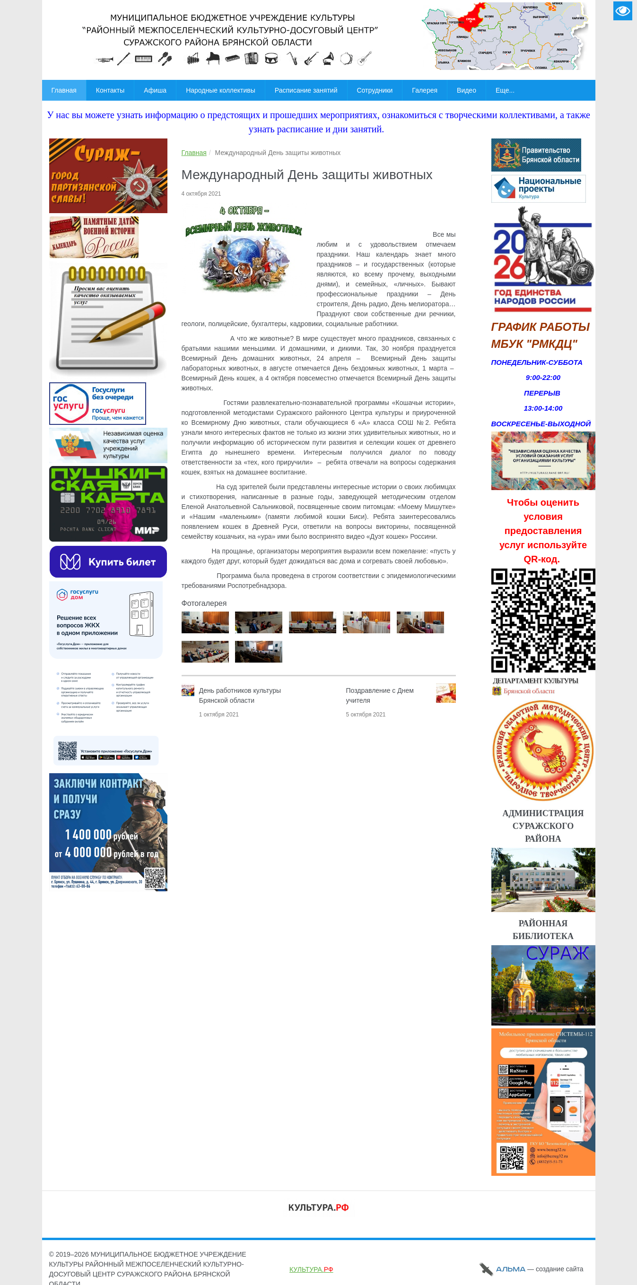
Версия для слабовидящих (622, 10)
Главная (194, 152)
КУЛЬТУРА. (311, 1269)
